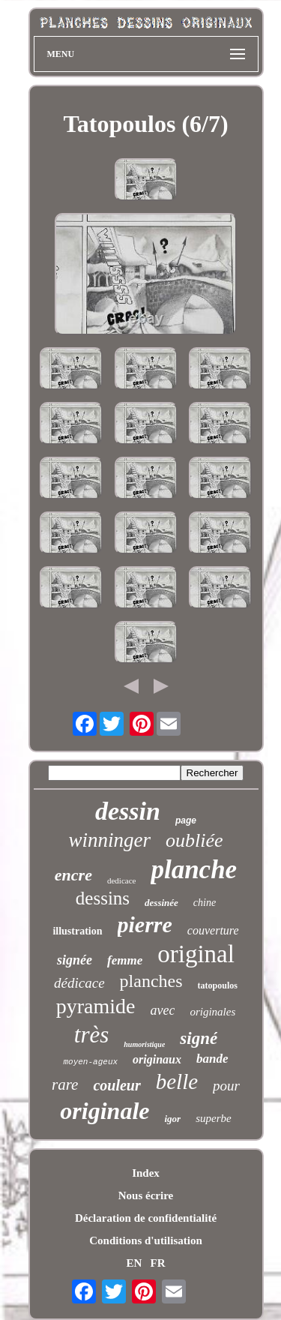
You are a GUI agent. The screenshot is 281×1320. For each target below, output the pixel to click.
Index (146, 1173)
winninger (109, 840)
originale (104, 1110)
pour (226, 1086)
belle (177, 1082)
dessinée (161, 902)
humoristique (144, 1044)
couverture (213, 930)
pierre (145, 924)
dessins (103, 898)
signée (74, 960)
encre (73, 875)
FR (158, 1263)
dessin (127, 811)
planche (194, 869)
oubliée (194, 840)
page (185, 820)
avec (162, 1010)
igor (172, 1118)
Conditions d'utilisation (145, 1240)
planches (151, 981)
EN (134, 1263)
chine (204, 902)
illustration (77, 931)
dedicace (121, 880)
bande (212, 1059)
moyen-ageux (90, 1062)
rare (65, 1085)
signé (198, 1038)
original (196, 954)
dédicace (79, 983)
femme (124, 960)
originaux (157, 1059)
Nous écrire (145, 1196)
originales (212, 1012)
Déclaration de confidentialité (146, 1218)
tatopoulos (218, 985)
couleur (116, 1085)
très (91, 1035)
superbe (214, 1118)
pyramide (96, 1006)
